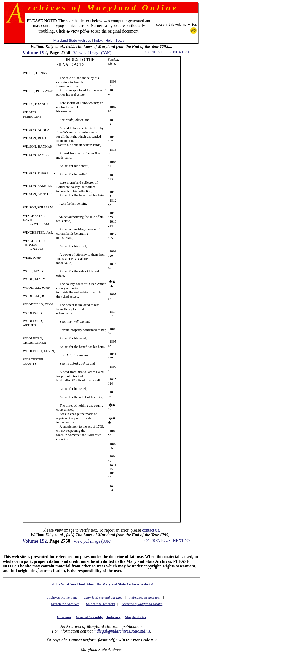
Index (98, 40)
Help (108, 40)
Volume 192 (34, 52)
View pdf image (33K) (92, 53)
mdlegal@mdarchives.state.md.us (122, 631)
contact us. (151, 530)
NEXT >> (181, 52)
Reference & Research (144, 597)
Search (120, 40)
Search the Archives (65, 604)
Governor (64, 617)
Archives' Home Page (62, 597)
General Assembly (89, 617)
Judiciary (113, 617)
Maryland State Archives (72, 40)
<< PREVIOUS (157, 52)
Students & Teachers (100, 604)
